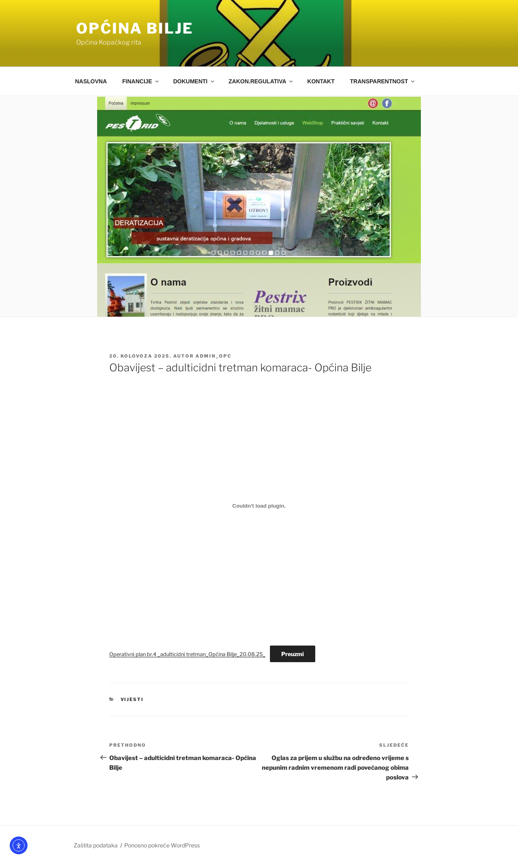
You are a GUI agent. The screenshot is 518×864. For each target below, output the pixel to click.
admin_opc (213, 356)
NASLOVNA (91, 81)
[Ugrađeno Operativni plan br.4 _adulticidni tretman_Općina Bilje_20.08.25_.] (259, 505)
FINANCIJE (141, 81)
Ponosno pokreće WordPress (162, 845)
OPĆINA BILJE (134, 28)
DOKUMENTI (194, 81)
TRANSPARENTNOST (383, 81)
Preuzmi (292, 653)
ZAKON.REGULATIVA (261, 81)
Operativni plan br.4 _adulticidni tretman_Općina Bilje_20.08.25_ (187, 654)
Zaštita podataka (96, 845)
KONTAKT (320, 81)
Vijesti (132, 699)
